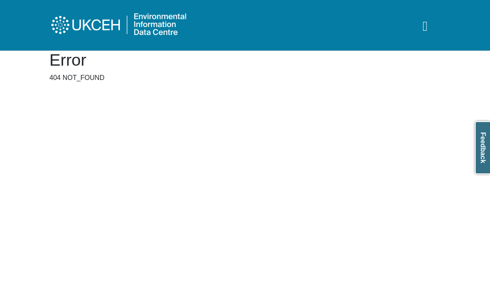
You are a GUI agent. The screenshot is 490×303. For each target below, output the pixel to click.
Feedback (483, 147)
